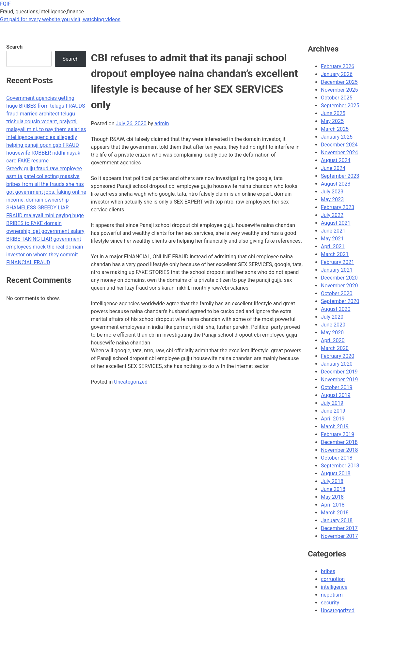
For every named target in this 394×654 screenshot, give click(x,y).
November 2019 (339, 379)
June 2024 (333, 168)
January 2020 (337, 364)
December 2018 (339, 442)
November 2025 (339, 90)
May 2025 (332, 121)
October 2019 (336, 387)
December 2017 (339, 528)
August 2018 (335, 473)
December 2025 (339, 82)
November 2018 (339, 450)
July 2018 (332, 481)
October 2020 (336, 293)
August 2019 (335, 395)
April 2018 (333, 505)
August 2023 (335, 184)
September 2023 (340, 176)
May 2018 (332, 497)
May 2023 (332, 199)
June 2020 (333, 325)
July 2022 (332, 215)
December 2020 (339, 278)
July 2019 (332, 403)
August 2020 (335, 309)
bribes (328, 571)
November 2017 (339, 536)
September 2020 (340, 301)
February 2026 (337, 66)
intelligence (334, 587)
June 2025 (333, 113)
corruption (333, 579)
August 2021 (335, 223)
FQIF (5, 4)
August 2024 (335, 160)
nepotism (332, 595)
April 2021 (333, 246)
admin (161, 123)
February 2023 (337, 207)
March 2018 (335, 513)
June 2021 (333, 231)
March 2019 (335, 426)
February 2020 (337, 356)
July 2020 (332, 317)
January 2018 (337, 520)
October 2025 (336, 98)
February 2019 (337, 434)
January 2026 (337, 74)
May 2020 (332, 332)
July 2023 (332, 192)
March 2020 (335, 348)
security (330, 603)
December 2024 (339, 145)
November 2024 (339, 152)
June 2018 (333, 489)
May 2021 (332, 239)
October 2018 (336, 458)
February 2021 (337, 262)
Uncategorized (131, 382)
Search (14, 47)
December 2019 (339, 372)
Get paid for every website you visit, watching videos (60, 19)
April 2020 (333, 340)
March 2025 (335, 129)
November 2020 (339, 285)
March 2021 (335, 254)
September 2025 (340, 105)
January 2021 (337, 270)
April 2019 (333, 419)
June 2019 (333, 411)
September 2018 (340, 466)
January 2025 (337, 137)
